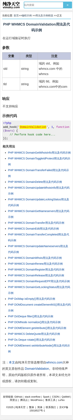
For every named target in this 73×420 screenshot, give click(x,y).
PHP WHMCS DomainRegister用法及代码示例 (36, 269)
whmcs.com (54, 362)
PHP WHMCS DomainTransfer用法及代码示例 (36, 222)
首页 (16, 15)
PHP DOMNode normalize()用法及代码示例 (34, 322)
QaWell (66, 396)
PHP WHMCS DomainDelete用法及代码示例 (35, 181)
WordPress (37, 400)
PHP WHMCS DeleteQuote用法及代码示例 (34, 333)
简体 (39, 407)
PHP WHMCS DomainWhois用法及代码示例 (35, 257)
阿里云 (14, 400)
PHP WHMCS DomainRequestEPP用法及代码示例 (39, 281)
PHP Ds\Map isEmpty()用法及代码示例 (31, 298)
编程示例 (27, 15)
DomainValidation (37, 368)
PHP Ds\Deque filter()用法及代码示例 (30, 316)
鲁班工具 (50, 400)
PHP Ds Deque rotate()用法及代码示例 (31, 339)
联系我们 (51, 407)
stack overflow (32, 396)
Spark (46, 396)
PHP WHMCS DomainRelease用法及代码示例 (36, 275)
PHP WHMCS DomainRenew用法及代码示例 (35, 263)
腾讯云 (24, 400)
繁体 (31, 407)
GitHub (18, 396)
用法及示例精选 (44, 15)
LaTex (61, 400)
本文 (12, 362)
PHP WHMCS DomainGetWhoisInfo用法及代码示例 (39, 152)
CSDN (55, 396)
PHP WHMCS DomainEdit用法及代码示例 (33, 228)
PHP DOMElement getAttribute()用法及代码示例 (37, 328)
